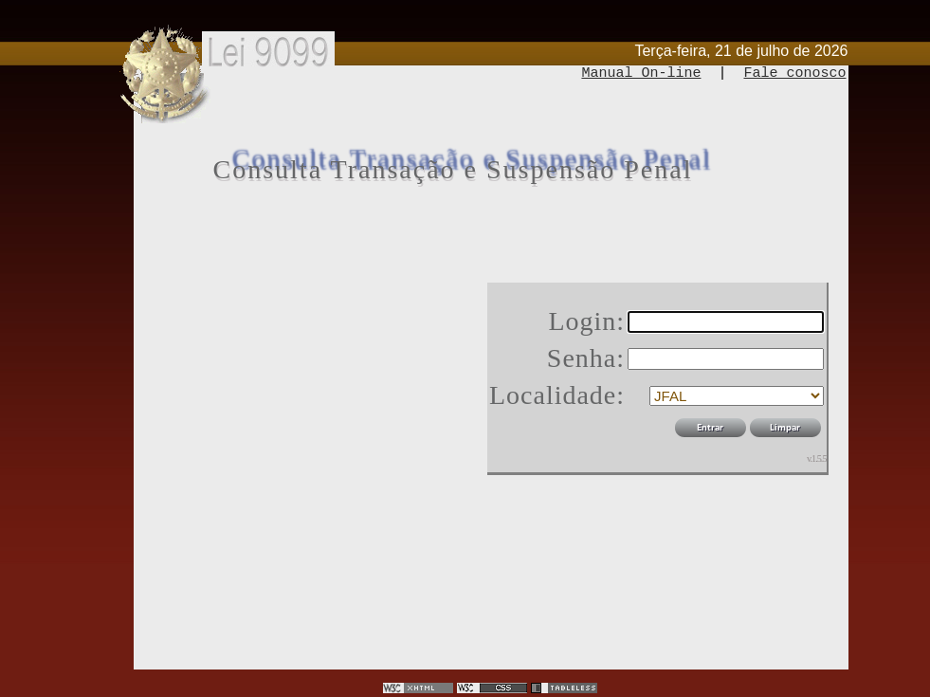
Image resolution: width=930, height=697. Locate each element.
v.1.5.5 (816, 458)
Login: (586, 321)
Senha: (586, 358)
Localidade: (557, 395)
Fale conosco (794, 73)
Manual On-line (641, 73)
